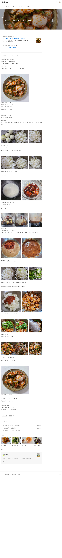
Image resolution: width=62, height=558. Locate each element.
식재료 (13, 6)
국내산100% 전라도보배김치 (9, 47)
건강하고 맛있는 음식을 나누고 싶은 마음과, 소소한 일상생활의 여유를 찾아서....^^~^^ (18, 500)
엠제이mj (4, 2)
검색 (57, 2)
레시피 (7, 6)
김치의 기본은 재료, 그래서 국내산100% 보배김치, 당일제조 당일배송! (16, 49)
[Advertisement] (21, 419)
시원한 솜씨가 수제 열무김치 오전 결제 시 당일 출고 (14, 38)
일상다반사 (21, 6)
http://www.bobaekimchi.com (8, 45)
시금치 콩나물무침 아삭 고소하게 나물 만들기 (10, 442)
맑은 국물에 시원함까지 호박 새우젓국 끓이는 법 (11, 447)
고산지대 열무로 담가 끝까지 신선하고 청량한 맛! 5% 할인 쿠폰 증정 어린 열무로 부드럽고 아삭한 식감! (17, 40)
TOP (60, 516)
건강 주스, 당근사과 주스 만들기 (8, 444)
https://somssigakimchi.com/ (8, 36)
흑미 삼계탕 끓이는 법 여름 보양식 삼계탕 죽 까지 (11, 445)
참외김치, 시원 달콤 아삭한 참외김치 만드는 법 (10, 441)
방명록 (28, 6)
